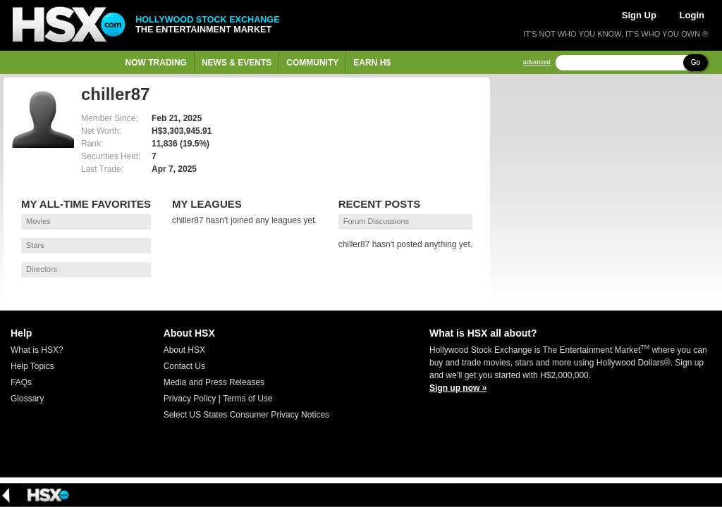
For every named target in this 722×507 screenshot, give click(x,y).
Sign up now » (458, 388)
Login (692, 15)
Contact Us (184, 366)
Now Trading (156, 63)
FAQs (21, 382)
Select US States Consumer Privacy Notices (246, 415)
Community (312, 63)
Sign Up (639, 15)
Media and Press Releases (214, 382)
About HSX (184, 350)
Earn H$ (372, 63)
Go (695, 62)
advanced (537, 62)
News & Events (236, 63)
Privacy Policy (190, 398)
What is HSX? (37, 350)
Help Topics (32, 366)
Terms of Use (248, 398)
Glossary (27, 398)
